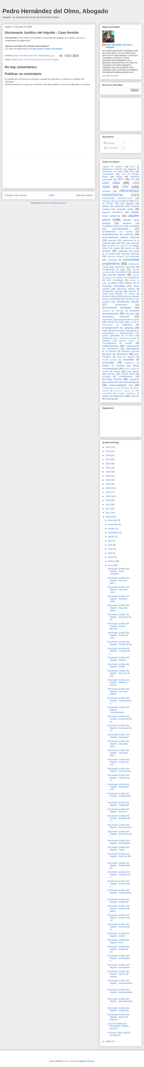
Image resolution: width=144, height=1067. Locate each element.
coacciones (134, 256)
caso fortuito (29, 59)
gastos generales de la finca (118, 335)
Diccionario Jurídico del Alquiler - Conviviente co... (119, 927)
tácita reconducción (113, 396)
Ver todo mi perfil (110, 75)
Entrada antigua (84, 195)
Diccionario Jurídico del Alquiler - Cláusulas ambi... (118, 743)
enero (111, 565)
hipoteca (106, 340)
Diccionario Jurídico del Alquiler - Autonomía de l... (120, 834)
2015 (108, 492)
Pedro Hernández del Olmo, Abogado (55, 11)
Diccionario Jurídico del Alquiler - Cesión (118, 934)
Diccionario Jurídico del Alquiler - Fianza (118, 848)
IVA (132, 179)
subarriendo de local (111, 388)
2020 (108, 472)
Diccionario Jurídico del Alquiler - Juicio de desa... (118, 580)
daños (114, 282)
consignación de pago (113, 269)
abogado (130, 203)
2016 (108, 488)
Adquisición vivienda (112, 169)
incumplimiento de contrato (117, 343)
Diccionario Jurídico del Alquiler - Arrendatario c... (119, 958)
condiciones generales (124, 267)
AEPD (132, 167)
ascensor (112, 240)
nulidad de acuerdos (113, 365)
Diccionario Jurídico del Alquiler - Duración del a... (119, 874)
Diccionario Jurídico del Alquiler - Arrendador (118, 1009)
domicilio (119, 311)
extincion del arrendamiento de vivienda (120, 326)
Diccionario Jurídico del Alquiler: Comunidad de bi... (120, 728)
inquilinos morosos (130, 351)
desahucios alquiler (128, 301)
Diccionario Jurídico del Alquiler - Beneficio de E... (119, 818)
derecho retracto (110, 296)
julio (110, 541)
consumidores (121, 272)
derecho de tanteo (125, 294)
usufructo (134, 396)
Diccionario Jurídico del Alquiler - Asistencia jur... (118, 949)
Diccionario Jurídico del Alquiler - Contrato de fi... (119, 651)
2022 (108, 463)
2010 (108, 512)
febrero (111, 561)
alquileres (127, 223)
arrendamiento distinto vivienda (120, 237)
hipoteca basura (127, 341)
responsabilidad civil (121, 385)
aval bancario (132, 243)
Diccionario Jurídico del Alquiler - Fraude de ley (120, 643)
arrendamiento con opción (117, 231)
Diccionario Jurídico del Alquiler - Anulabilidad (119, 841)
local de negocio (126, 357)
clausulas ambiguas (115, 256)
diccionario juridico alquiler (47, 59)
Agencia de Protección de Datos (120, 170)
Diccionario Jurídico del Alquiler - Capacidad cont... (118, 787)
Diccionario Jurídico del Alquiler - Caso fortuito (119, 769)
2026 (108, 447)
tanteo (126, 388)
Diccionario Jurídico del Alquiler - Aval (118, 941)
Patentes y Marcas (110, 201)
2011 (108, 508)
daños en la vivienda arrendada (120, 284)
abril (110, 553)
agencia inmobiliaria (112, 212)
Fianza (119, 176)
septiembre (113, 532)
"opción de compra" (112, 166)
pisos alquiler (132, 371)
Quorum (125, 201)
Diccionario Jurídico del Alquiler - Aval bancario (119, 826)
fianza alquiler (118, 330)
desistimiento (121, 304)
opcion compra (130, 369)
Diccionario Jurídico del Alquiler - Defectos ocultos (118, 682)
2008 (108, 1041)
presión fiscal (127, 374)
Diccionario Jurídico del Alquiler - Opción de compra (118, 974)
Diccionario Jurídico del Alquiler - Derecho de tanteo (119, 908)
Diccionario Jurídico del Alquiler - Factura (118, 658)
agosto (111, 536)
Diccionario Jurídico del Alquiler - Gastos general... (118, 626)
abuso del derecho (113, 206)
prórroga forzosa (112, 379)
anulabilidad (108, 226)
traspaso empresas (126, 393)
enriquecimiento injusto (128, 319)
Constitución (108, 174)
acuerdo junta (125, 209)
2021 (108, 467)
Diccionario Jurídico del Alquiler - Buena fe (118, 810)
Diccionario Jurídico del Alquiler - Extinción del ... (119, 856)
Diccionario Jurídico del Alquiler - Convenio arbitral (118, 691)
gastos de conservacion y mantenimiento (120, 331)
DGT (124, 174)
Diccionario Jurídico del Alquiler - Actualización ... (119, 796)
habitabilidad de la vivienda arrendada (119, 338)
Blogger (91, 1061)
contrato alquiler (116, 274)
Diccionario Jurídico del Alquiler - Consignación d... (119, 700)
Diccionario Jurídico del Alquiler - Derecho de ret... (119, 917)
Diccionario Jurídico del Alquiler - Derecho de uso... (119, 673)
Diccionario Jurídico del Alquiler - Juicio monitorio (118, 571)
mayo (111, 549)
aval (118, 243)
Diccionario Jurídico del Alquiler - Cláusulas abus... (118, 753)
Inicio (51, 195)
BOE (132, 171)
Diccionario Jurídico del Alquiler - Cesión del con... (118, 762)
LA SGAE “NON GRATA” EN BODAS (119, 1033)
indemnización (110, 346)
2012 (108, 504)
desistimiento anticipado (117, 307)
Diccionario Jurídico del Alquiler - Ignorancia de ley (119, 617)
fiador (105, 330)
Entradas (109, 143)
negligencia (129, 363)
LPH (125, 187)
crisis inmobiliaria (114, 280)
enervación (107, 319)
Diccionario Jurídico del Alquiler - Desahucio (118, 900)
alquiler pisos (17, 59)
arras (121, 226)
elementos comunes (115, 316)
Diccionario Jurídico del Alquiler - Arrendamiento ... (120, 983)
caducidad (123, 251)
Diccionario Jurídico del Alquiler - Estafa (118, 665)
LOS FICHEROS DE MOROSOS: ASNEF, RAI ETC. (118, 1026)
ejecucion (130, 313)
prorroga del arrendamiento (117, 376)
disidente (106, 311)
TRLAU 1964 (112, 203)
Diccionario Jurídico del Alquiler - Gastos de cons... (118, 635)
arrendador (134, 226)
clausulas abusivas (130, 254)
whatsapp (109, 399)
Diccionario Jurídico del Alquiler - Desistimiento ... (119, 893)
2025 (108, 451)
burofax (106, 251)
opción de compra (111, 371)
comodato (112, 260)
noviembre (113, 524)
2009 (108, 517)
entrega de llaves (115, 322)
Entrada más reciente (16, 195)
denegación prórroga (112, 291)
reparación (134, 379)
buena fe (129, 248)
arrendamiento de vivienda (117, 234)
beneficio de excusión (118, 246)
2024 (108, 455)
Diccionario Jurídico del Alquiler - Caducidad (118, 803)
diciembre (113, 520)
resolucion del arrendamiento (123, 382)
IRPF (120, 179)
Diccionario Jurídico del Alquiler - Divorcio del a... (119, 883)
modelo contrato (109, 360)
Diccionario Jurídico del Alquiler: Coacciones (118, 735)
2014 (108, 496)
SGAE (136, 201)
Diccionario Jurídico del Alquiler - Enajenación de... (119, 865)
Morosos (106, 191)
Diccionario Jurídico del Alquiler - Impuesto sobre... (118, 598)
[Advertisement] (49, 171)
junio (110, 545)
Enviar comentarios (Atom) (54, 203)
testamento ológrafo (122, 391)
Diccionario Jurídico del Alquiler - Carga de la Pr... (119, 777)
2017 (108, 484)
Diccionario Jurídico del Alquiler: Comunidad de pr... (120, 719)
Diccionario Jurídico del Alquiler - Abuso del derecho (118, 1017)
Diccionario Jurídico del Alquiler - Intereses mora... (118, 589)
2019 (108, 476)
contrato (135, 272)
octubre (112, 528)
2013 (108, 500)
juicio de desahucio (117, 354)
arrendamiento (120, 228)
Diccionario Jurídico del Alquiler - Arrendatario (119, 966)
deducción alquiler (126, 289)
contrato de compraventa (127, 277)
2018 (108, 480)
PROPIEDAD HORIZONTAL (120, 193)
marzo (111, 557)
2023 (108, 459)
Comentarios (111, 148)
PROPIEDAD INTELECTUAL (117, 198)
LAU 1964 (111, 183)
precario (111, 374)
